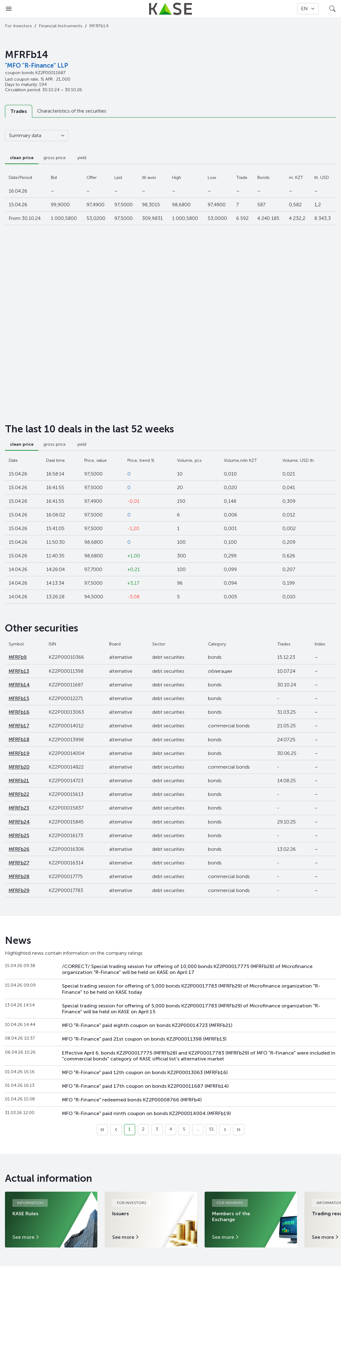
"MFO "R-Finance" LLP (36, 65)
